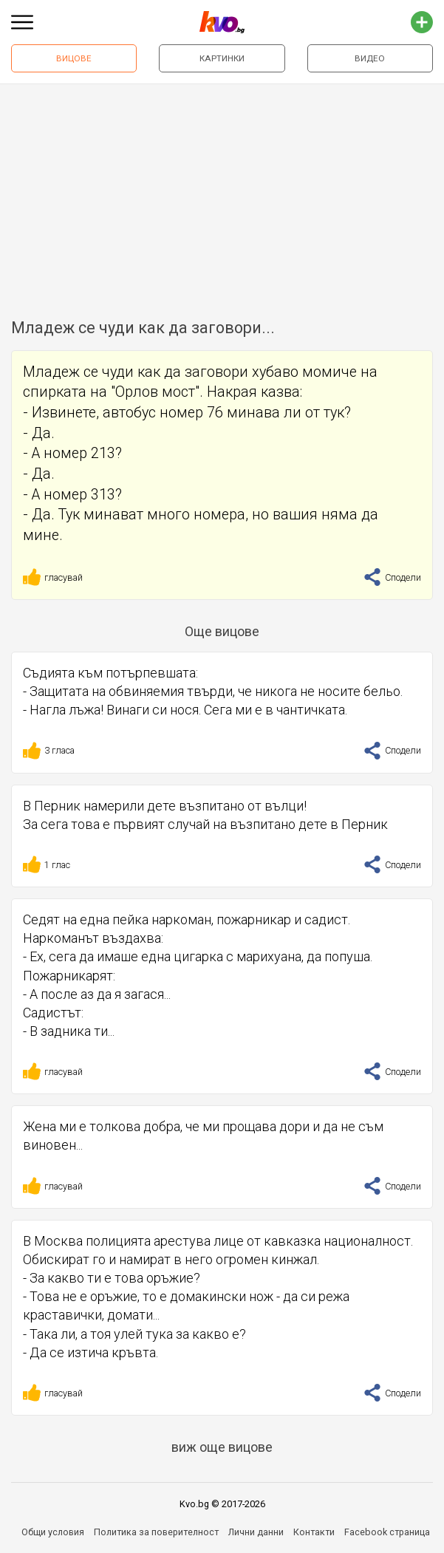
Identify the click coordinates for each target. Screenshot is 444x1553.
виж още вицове (222, 1447)
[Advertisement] (222, 195)
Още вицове (222, 631)
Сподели (392, 577)
